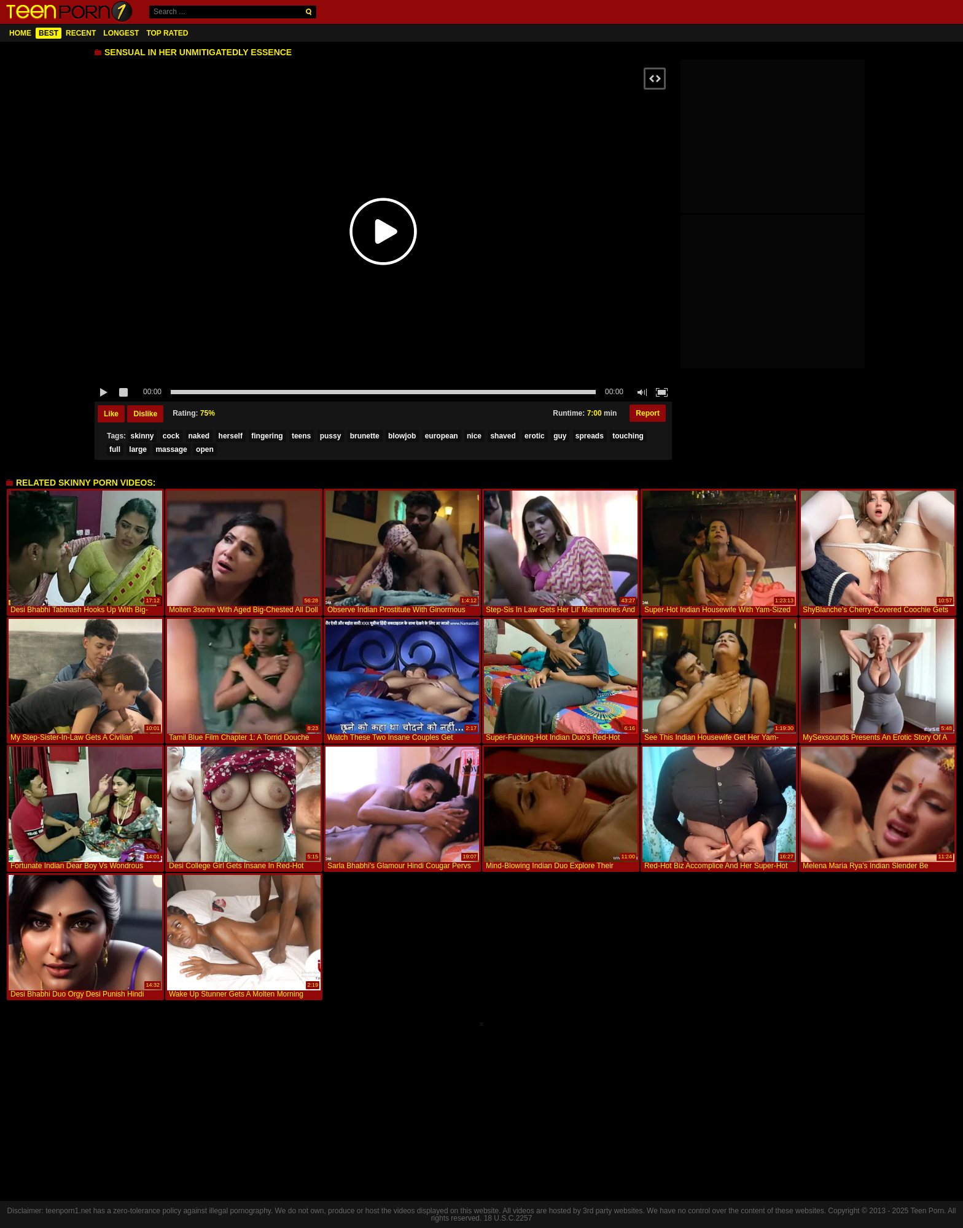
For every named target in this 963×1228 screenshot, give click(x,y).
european (441, 436)
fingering (267, 436)
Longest (121, 33)
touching (628, 436)
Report (648, 413)
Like (111, 414)
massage (171, 449)
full (114, 449)
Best (48, 33)
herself (231, 436)
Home (20, 33)
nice (474, 436)
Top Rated (167, 33)
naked (199, 436)
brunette (365, 436)
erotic (534, 436)
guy (559, 436)
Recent (81, 33)
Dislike (145, 414)
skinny (142, 436)
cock (171, 436)
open (205, 449)
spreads (589, 436)
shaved (502, 436)
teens (301, 436)
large (138, 449)
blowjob (402, 436)
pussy (330, 436)
